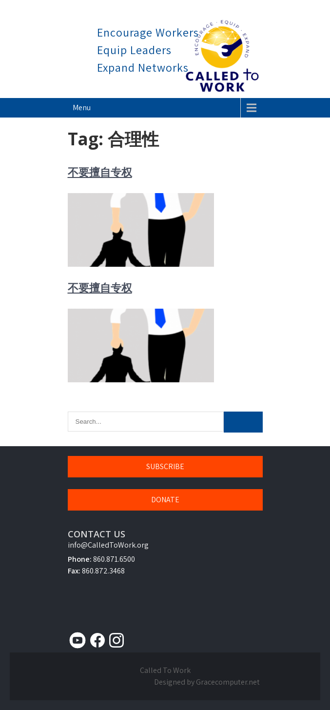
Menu (82, 107)
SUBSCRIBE (165, 466)
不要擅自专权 (100, 171)
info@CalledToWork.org (108, 545)
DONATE (165, 499)
